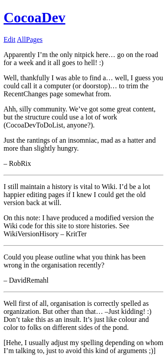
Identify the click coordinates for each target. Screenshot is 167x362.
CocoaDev (34, 17)
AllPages (30, 39)
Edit (10, 39)
